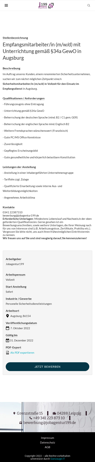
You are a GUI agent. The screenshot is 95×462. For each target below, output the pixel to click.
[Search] (89, 5)
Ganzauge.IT (57, 458)
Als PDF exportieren (20, 352)
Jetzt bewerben (47, 366)
